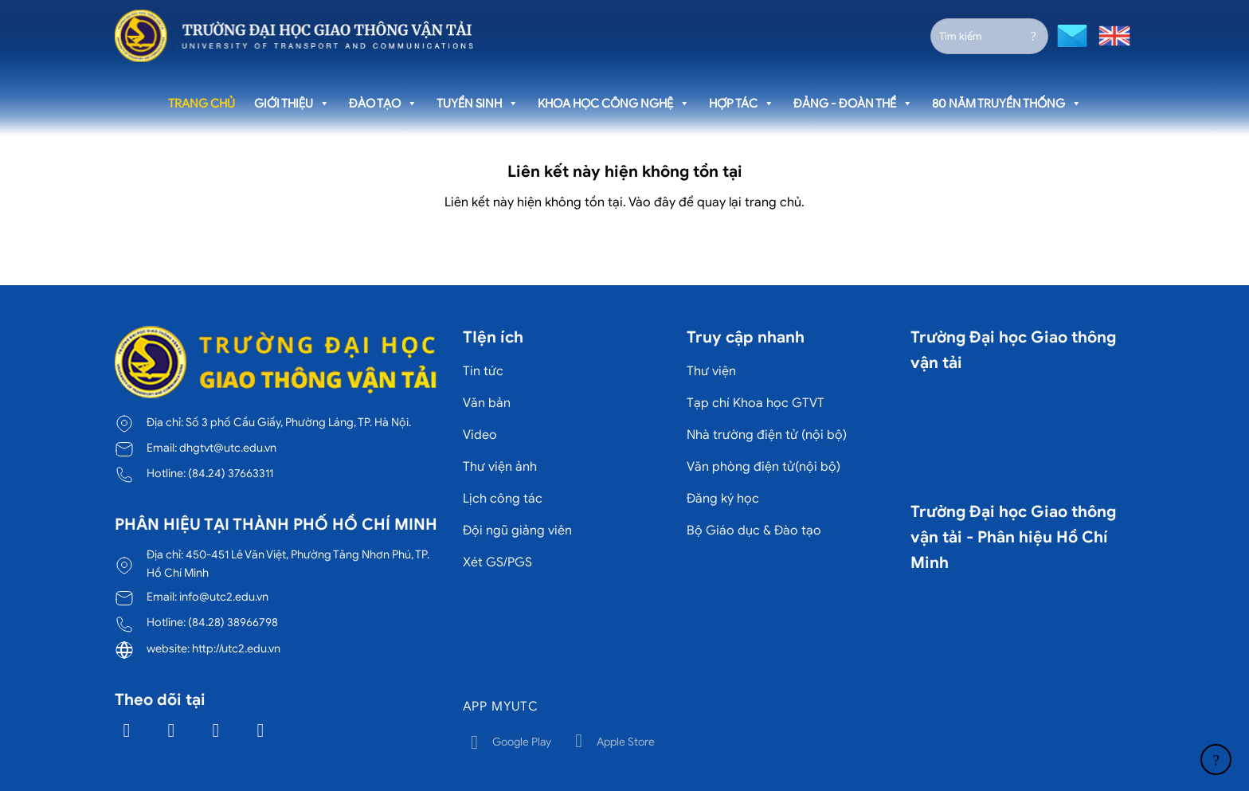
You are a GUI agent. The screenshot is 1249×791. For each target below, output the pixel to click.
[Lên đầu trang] (1215, 759)
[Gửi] (1033, 35)
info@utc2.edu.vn (223, 596)
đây (664, 202)
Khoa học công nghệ (614, 103)
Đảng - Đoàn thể (853, 103)
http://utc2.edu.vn (236, 648)
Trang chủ (201, 103)
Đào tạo (383, 103)
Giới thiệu (292, 103)
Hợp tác (741, 103)
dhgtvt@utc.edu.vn (227, 448)
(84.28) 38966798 (233, 622)
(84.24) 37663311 (230, 473)
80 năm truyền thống (1007, 103)
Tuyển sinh (478, 103)
